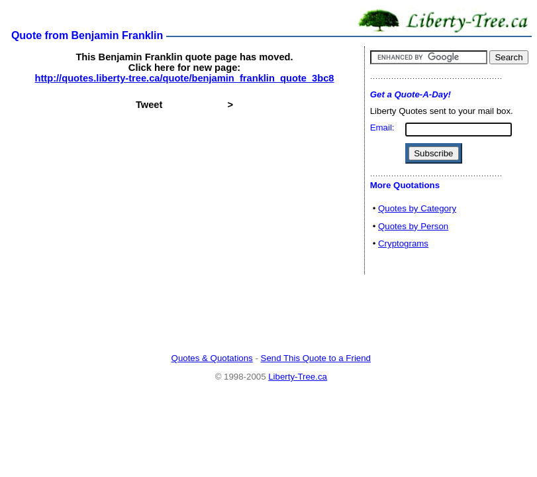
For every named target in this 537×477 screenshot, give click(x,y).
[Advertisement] (271, 314)
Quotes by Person (413, 226)
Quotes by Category (417, 208)
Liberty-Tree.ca (297, 377)
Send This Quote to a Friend (316, 358)
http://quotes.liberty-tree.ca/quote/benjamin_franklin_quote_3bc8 (184, 78)
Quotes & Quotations (212, 358)
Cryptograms (403, 243)
